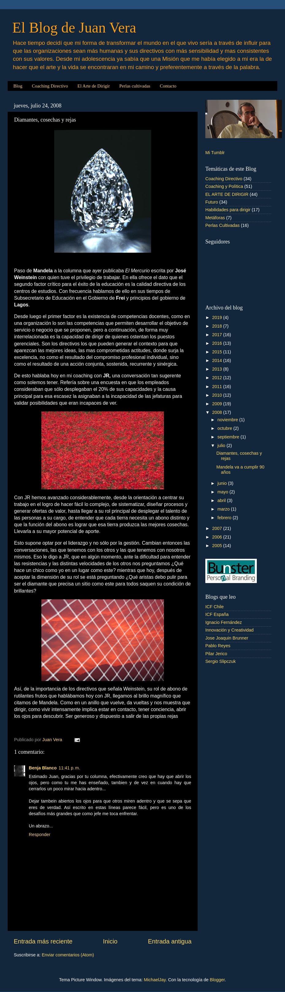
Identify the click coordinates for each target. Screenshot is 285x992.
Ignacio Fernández (223, 622)
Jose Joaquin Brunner (226, 638)
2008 (217, 412)
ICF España (217, 614)
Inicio (110, 941)
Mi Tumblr (215, 152)
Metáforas (215, 217)
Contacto (168, 86)
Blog (17, 86)
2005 (217, 545)
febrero (225, 517)
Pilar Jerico (216, 653)
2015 (217, 351)
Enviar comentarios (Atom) (68, 954)
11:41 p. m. (69, 767)
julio (222, 445)
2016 (217, 343)
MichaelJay (155, 979)
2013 (217, 369)
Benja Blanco (43, 767)
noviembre (228, 419)
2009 (217, 403)
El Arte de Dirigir (94, 86)
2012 (217, 377)
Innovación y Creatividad (229, 630)
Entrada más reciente (43, 941)
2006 (217, 537)
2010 (217, 395)
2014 (217, 360)
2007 (217, 528)
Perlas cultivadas (134, 86)
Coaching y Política (224, 186)
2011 (217, 386)
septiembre (229, 436)
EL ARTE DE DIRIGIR (227, 194)
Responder (39, 834)
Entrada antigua (170, 941)
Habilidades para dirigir (227, 209)
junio (223, 483)
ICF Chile (214, 606)
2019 (217, 317)
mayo (224, 491)
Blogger (217, 979)
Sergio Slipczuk (220, 661)
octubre (226, 428)
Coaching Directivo (50, 86)
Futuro (211, 202)
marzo (224, 509)
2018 (217, 326)
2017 (217, 334)
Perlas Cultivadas (222, 225)
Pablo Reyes (217, 645)
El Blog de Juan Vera (74, 27)
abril (222, 500)
